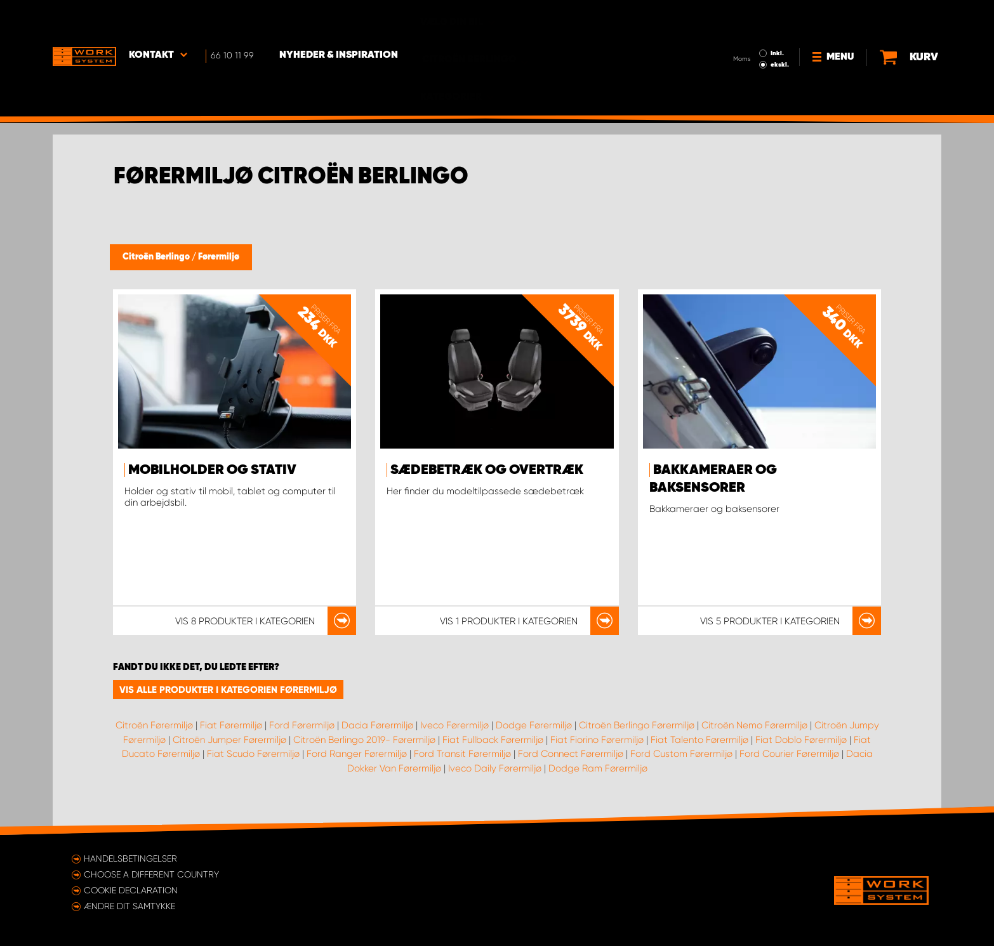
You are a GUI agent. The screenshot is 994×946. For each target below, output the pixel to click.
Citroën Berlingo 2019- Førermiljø (364, 740)
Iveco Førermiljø (454, 725)
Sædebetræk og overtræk (486, 470)
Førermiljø (218, 257)
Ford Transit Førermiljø (462, 753)
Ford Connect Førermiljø (570, 753)
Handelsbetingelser (130, 858)
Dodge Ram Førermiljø (597, 768)
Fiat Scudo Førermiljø (253, 753)
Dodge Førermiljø (534, 725)
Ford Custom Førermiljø (681, 753)
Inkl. (777, 18)
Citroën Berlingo (157, 257)
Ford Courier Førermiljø (789, 753)
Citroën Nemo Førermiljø (754, 725)
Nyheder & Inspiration (338, 20)
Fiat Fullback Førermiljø (492, 740)
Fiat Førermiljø (231, 725)
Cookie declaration (131, 890)
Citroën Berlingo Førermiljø (636, 725)
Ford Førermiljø (302, 725)
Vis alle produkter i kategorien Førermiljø (228, 689)
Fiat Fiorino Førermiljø (597, 740)
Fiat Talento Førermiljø (699, 740)
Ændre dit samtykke (129, 906)
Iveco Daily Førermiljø (494, 768)
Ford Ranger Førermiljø (357, 753)
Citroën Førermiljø (154, 725)
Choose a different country (151, 874)
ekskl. (780, 29)
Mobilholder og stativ (212, 470)
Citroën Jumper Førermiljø (229, 740)
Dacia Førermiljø (377, 725)
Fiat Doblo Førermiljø (801, 740)
